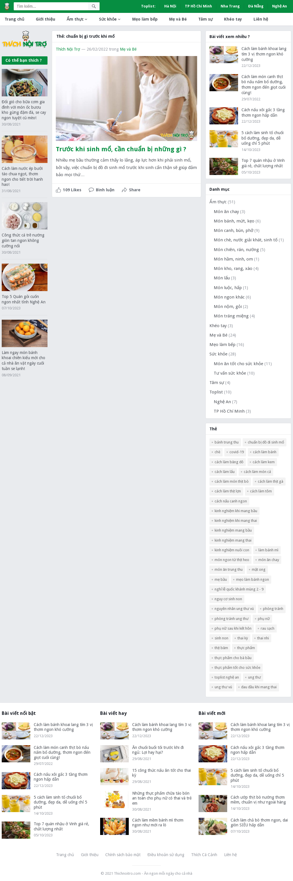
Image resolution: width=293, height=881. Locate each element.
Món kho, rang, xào (233, 268)
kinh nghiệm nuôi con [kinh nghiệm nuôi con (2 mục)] (232, 550)
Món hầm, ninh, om (233, 259)
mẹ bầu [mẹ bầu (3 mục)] (221, 579)
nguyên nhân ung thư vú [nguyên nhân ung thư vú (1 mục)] (234, 608)
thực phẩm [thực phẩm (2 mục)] (246, 648)
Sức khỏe (108, 19)
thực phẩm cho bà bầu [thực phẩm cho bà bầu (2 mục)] (233, 658)
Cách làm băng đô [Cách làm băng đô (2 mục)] (229, 462)
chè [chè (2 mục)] (217, 452)
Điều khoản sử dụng (165, 854)
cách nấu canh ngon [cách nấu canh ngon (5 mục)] (231, 501)
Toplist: (148, 6)
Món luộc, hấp (228, 287)
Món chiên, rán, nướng (236, 249)
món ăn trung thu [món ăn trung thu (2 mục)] (229, 569)
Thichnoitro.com (127, 873)
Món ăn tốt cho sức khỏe (238, 363)
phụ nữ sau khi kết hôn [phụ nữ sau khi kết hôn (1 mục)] (233, 628)
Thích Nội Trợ (68, 49)
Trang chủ (14, 19)
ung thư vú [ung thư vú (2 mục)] (223, 687)
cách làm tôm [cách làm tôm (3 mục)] (261, 491)
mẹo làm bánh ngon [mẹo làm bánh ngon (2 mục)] (252, 579)
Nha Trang (230, 6)
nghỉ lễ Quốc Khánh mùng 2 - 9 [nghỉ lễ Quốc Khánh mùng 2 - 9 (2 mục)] (239, 589)
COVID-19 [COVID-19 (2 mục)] (236, 452)
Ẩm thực (75, 19)
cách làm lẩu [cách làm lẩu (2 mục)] (225, 472)
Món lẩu (222, 278)
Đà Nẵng (256, 6)
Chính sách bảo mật (122, 854)
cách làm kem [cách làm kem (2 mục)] (264, 462)
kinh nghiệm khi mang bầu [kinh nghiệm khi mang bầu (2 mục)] (236, 511)
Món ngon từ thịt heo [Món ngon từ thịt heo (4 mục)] (232, 560)
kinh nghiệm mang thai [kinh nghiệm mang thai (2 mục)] (233, 540)
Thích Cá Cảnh (204, 854)
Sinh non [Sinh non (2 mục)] (221, 638)
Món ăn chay (226, 211)
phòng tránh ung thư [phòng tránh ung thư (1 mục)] (232, 618)
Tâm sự (205, 19)
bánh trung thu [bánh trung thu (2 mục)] (227, 442)
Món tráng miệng (231, 316)
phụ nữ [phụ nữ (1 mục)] (264, 618)
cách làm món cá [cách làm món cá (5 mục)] (257, 472)
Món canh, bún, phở (233, 230)
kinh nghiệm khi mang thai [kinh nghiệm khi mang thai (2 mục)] (236, 520)
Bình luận (105, 190)
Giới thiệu (45, 19)
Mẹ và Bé (178, 19)
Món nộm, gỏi (228, 306)
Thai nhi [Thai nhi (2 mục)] (263, 638)
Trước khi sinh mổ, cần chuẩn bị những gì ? (121, 149)
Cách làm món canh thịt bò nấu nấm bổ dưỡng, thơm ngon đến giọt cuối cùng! (62, 752)
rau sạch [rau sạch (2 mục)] (267, 628)
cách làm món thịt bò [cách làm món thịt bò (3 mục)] (232, 481)
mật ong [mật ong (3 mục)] (259, 569)
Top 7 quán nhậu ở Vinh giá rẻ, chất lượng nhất (61, 826)
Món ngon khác (229, 297)
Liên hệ (261, 19)
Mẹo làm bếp (145, 19)
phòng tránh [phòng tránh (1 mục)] (273, 608)
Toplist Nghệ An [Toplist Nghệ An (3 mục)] (227, 677)
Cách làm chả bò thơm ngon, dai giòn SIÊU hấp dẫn (259, 823)
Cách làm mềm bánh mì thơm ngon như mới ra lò (157, 823)
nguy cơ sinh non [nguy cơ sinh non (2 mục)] (228, 599)
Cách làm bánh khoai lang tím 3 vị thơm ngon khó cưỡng (263, 54)
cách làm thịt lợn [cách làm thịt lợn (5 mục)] (228, 491)
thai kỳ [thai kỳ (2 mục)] (242, 638)
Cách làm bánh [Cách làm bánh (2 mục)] (264, 452)
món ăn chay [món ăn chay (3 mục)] (268, 560)
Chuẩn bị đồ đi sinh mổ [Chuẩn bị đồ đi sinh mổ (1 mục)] (266, 442)
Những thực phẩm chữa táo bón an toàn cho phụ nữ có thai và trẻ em (162, 798)
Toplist (216, 392)
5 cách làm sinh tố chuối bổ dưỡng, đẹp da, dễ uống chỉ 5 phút (262, 138)
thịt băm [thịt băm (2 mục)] (221, 648)
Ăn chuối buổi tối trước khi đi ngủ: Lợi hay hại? (158, 750)
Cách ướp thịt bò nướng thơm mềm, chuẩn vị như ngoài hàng (258, 800)
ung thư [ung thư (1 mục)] (254, 677)
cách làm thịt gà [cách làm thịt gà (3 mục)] (270, 481)
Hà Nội (170, 6)
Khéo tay (233, 19)
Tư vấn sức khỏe (230, 373)
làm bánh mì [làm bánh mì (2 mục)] (268, 550)
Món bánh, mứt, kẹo (234, 221)
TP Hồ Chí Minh (198, 6)
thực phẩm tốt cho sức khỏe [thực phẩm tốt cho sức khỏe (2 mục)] (237, 667)
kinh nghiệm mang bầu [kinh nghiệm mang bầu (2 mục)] (233, 530)
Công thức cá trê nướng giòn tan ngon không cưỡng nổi (23, 240)
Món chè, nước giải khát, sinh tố (246, 239)
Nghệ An (279, 6)
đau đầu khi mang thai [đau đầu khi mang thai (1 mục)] (259, 687)
